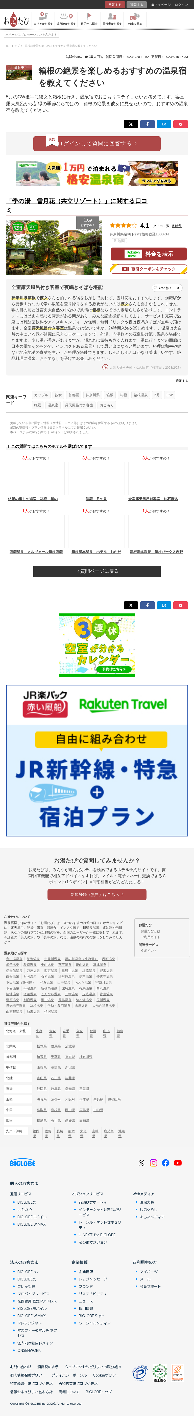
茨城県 (70, 1046)
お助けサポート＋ (93, 1202)
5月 (157, 395)
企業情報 (79, 1262)
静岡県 (42, 1089)
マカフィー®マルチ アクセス (37, 1333)
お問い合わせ (20, 1366)
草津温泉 (99, 965)
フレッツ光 (26, 1286)
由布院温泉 (14, 1011)
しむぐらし (149, 1209)
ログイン (181, 5)
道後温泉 (30, 994)
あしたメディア (152, 1216)
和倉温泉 (46, 982)
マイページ (161, 5)
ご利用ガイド (150, 937)
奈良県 (98, 1099)
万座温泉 (33, 970)
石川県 (56, 1078)
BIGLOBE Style (91, 1315)
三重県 (84, 1089)
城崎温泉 (68, 988)
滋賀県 (42, 1099)
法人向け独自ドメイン (35, 1342)
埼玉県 (42, 1057)
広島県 (84, 1110)
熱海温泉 (33, 1011)
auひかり (24, 1209)
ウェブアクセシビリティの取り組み (93, 1366)
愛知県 (70, 1089)
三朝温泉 (71, 994)
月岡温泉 (30, 976)
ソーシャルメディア (95, 1322)
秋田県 (93, 1033)
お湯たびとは (150, 931)
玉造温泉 (88, 994)
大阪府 (70, 1099)
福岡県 (36, 1133)
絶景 (37, 405)
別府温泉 (30, 1000)
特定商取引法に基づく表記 (31, 1383)
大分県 (83, 1133)
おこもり (107, 405)
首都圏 (73, 395)
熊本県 (71, 1133)
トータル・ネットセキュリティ (100, 1225)
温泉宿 (53, 405)
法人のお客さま (24, 1262)
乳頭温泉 (108, 959)
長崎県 (60, 1133)
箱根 (109, 395)
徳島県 (42, 1120)
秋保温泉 (30, 965)
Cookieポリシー (106, 1375)
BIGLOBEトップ (99, 1391)
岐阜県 (56, 1089)
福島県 (120, 1033)
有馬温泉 (85, 988)
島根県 (56, 1110)
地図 (119, 241)
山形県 (106, 1033)
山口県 (98, 1110)
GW (169, 395)
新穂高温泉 (49, 988)
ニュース (86, 1300)
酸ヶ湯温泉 (84, 1000)
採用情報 (86, 1308)
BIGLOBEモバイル (32, 1216)
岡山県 (70, 1110)
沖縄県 (121, 1133)
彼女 (58, 395)
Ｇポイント (149, 951)
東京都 (70, 1057)
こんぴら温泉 (51, 994)
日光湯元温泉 (16, 1006)
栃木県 (42, 1046)
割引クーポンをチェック (149, 269)
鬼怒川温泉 (70, 970)
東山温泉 (47, 965)
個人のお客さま (24, 1183)
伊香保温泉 (14, 970)
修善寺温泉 (104, 976)
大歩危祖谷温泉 (103, 1006)
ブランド (86, 1286)
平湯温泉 (30, 988)
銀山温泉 (82, 965)
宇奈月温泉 (103, 982)
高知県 (84, 1120)
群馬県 (56, 1046)
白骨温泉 (12, 976)
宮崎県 (95, 1133)
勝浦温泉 (12, 994)
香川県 (56, 1120)
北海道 (39, 1033)
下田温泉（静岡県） (21, 982)
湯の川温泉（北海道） (81, 959)
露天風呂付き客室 (79, 405)
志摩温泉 (81, 1006)
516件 (177, 226)
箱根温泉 (141, 395)
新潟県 (70, 1067)
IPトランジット (29, 1322)
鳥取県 (42, 1110)
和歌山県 (114, 1099)
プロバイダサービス (33, 1293)
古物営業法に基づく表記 (78, 1383)
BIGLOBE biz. (28, 1271)
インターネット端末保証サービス (100, 1212)
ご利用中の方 (145, 1262)
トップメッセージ (93, 1278)
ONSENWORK (29, 1350)
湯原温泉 (12, 1000)
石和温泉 (47, 976)
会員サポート (150, 1286)
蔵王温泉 (64, 965)
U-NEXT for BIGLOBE (97, 1234)
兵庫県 (84, 1099)
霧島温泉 (64, 1000)
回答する (115, 5)
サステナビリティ (93, 1293)
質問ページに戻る (98, 571)
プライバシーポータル (69, 1375)
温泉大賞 (147, 1202)
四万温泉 (50, 970)
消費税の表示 (48, 1366)
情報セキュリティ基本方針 (31, 1391)
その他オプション (93, 1242)
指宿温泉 (50, 1011)
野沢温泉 (106, 970)
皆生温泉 (106, 994)
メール (145, 1278)
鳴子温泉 (12, 965)
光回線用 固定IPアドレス (37, 1300)
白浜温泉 (103, 988)
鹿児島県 (109, 1133)
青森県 (52, 1033)
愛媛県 (70, 1120)
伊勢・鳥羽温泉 (58, 1006)
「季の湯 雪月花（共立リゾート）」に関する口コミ (77, 205)
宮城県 (79, 1033)
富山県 (42, 1078)
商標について (69, 1391)
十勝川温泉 (52, 959)
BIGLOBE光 (26, 1202)
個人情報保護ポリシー (27, 1375)
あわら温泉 (83, 982)
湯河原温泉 (66, 976)
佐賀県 (48, 1133)
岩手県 (66, 1033)
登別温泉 (33, 959)
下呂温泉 (12, 988)
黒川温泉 (47, 1000)
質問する (136, 5)
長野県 (56, 1067)
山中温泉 (63, 982)
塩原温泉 (88, 970)
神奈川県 (93, 395)
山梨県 (42, 1067)
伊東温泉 (85, 976)
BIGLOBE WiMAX (31, 1224)
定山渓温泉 (14, 959)
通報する (182, 381)
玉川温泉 (103, 1000)
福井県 (70, 1078)
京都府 (56, 1099)
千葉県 (56, 1057)
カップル (41, 395)
